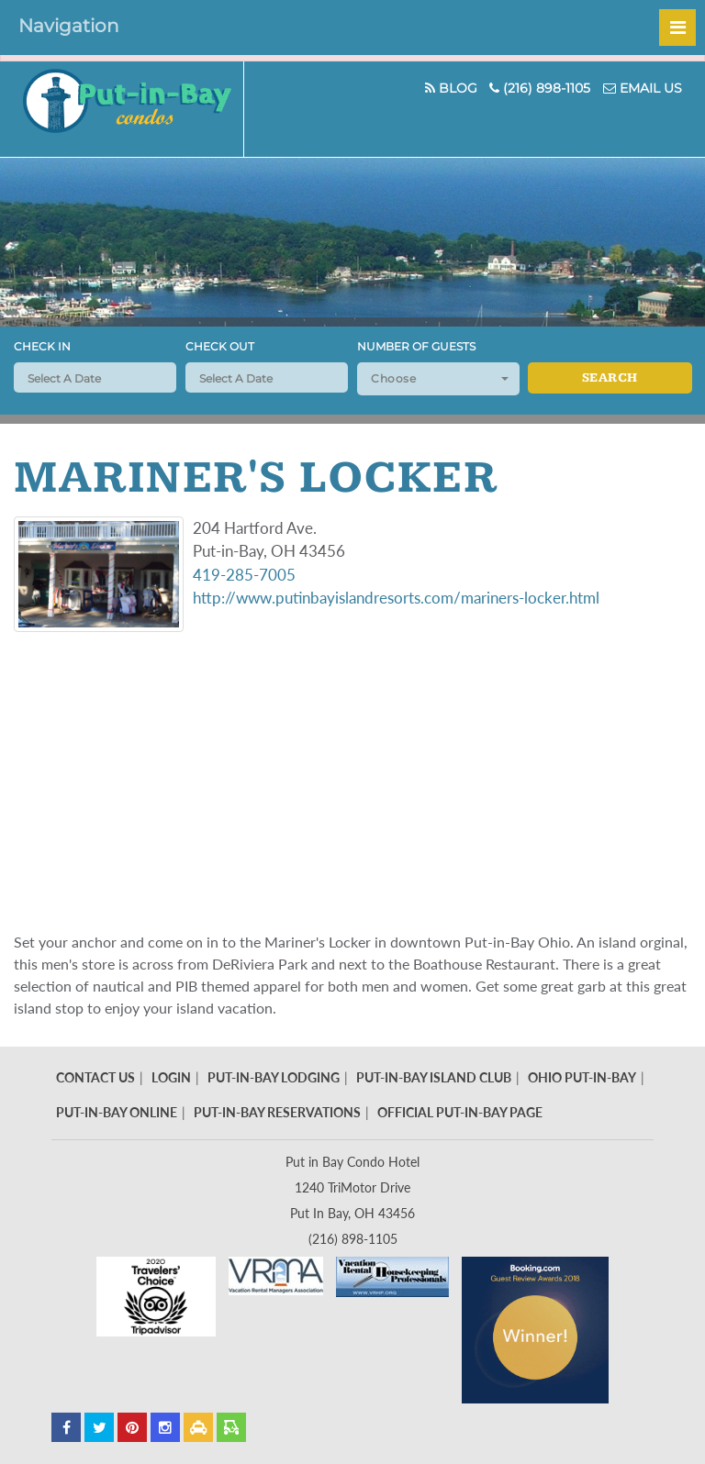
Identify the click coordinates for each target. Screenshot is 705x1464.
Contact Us (95, 1077)
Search (610, 378)
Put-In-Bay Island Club (433, 1077)
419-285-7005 (244, 574)
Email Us (642, 88)
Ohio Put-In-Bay (582, 1077)
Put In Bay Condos (135, 109)
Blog (450, 88)
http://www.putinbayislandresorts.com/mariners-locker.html (396, 597)
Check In (42, 346)
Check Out (219, 346)
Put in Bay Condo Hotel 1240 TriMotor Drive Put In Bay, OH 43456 (352, 1187)
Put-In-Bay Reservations (277, 1112)
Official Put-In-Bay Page (460, 1112)
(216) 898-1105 (539, 88)
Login (171, 1077)
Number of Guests (416, 346)
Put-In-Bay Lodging (273, 1077)
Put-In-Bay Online (116, 1112)
